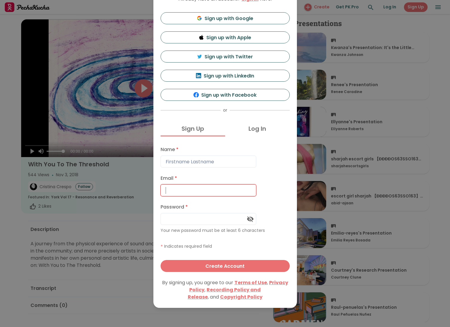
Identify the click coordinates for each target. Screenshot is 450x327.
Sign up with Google (225, 18)
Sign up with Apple (225, 37)
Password (174, 206)
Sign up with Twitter (225, 56)
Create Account (225, 266)
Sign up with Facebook (225, 95)
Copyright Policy (241, 296)
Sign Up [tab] (192, 128)
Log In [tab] (257, 128)
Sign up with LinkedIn (225, 75)
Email (169, 178)
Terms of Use (250, 282)
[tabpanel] (225, 207)
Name (170, 149)
